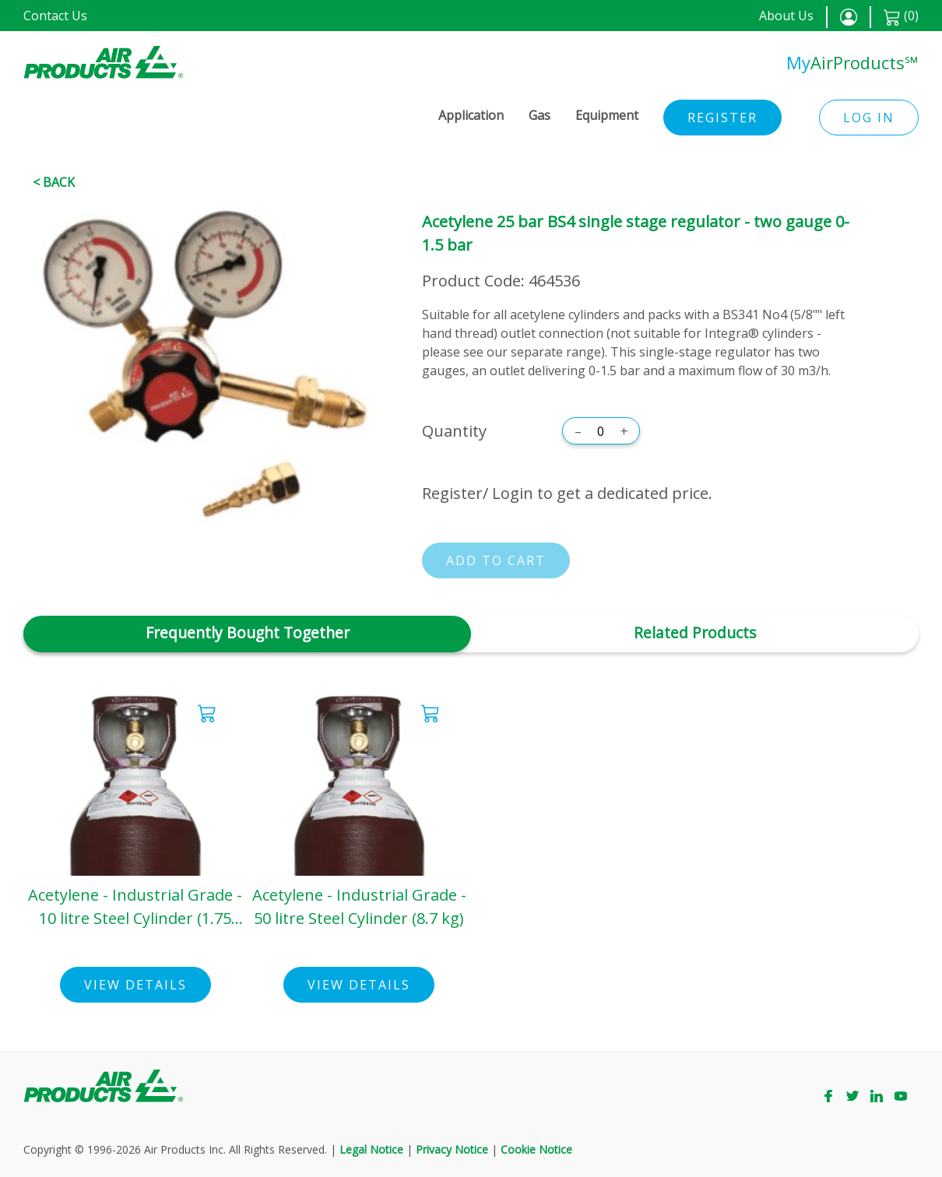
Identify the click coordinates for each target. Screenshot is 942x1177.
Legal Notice (371, 1149)
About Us (786, 15)
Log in (869, 117)
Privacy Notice (452, 1149)
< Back (54, 182)
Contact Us (55, 15)
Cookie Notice (536, 1149)
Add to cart (496, 560)
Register (722, 117)
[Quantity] (601, 431)
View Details (135, 984)
